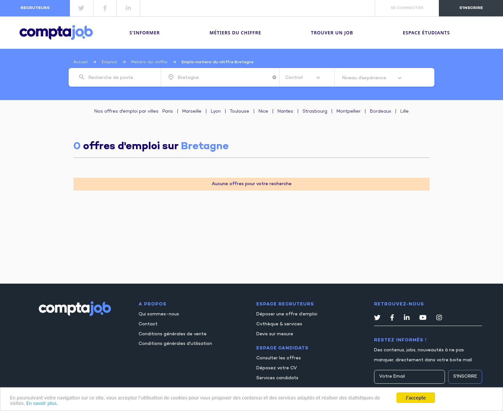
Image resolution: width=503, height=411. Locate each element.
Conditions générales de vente (173, 334)
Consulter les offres (278, 358)
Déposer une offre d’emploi (286, 314)
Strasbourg (315, 111)
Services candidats (277, 378)
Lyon (216, 111)
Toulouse (239, 111)
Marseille (191, 111)
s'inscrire (471, 8)
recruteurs (35, 8)
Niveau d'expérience (365, 78)
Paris (167, 111)
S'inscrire (465, 376)
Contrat (294, 78)
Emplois (109, 62)
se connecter (407, 8)
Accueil (80, 62)
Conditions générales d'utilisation (175, 344)
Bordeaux (380, 111)
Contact (148, 324)
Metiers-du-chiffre (149, 62)
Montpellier (349, 111)
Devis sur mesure (274, 334)
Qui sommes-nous (159, 314)
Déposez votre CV (276, 368)
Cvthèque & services (279, 324)
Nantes (285, 111)
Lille (404, 111)
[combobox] (120, 77)
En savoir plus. (42, 403)
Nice (263, 111)
